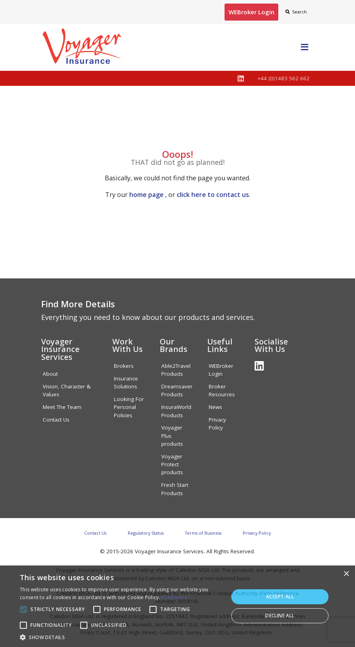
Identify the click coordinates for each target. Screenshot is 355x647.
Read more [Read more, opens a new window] (174, 597)
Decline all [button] (279, 615)
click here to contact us (213, 194)
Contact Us (56, 419)
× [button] (346, 574)
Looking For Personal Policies (129, 407)
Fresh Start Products (174, 488)
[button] (121, 637)
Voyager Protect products (172, 464)
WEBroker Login (221, 369)
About (50, 373)
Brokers (124, 365)
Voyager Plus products (172, 435)
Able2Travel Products (176, 369)
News (215, 407)
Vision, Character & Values (67, 390)
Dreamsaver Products (177, 390)
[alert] (177, 606)
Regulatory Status (146, 533)
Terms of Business (203, 533)
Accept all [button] (280, 596)
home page (146, 194)
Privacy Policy (217, 423)
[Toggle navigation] (304, 47)
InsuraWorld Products (176, 410)
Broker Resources (222, 390)
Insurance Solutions (126, 382)
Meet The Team (62, 407)
